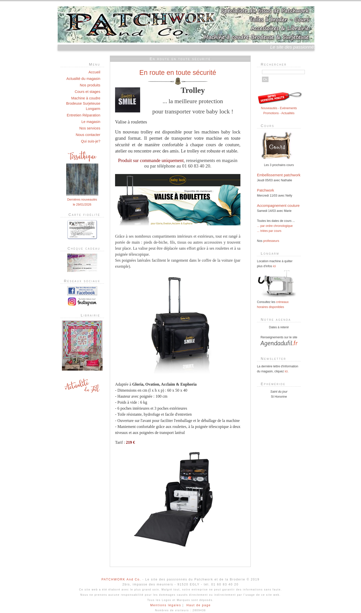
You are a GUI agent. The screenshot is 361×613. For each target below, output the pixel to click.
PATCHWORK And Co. (121, 579)
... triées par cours (269, 231)
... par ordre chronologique (275, 226)
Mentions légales (165, 605)
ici (274, 266)
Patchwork (265, 190)
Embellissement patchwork (278, 175)
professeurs (271, 241)
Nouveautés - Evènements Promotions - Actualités (279, 108)
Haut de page (199, 605)
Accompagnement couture (278, 206)
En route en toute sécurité (177, 72)
